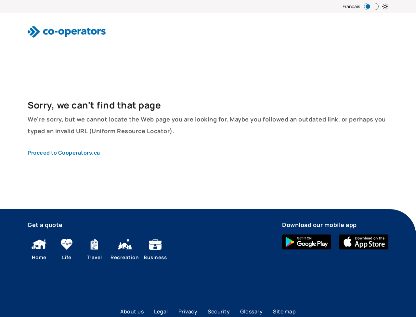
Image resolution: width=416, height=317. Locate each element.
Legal (161, 311)
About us (132, 311)
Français (351, 6)
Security (219, 311)
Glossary (251, 311)
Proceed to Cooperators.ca (64, 152)
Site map (284, 311)
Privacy (188, 311)
